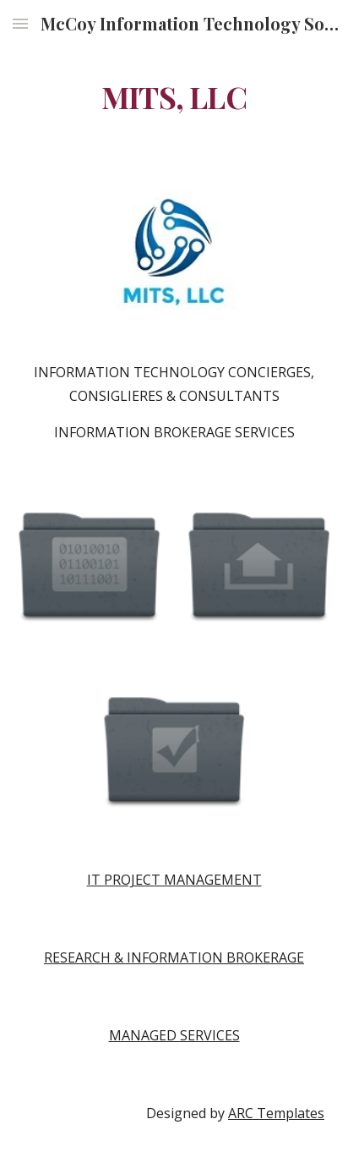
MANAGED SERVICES (174, 1035)
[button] (20, 23)
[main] (174, 97)
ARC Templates (276, 1113)
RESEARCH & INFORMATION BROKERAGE (174, 957)
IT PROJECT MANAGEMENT (174, 879)
